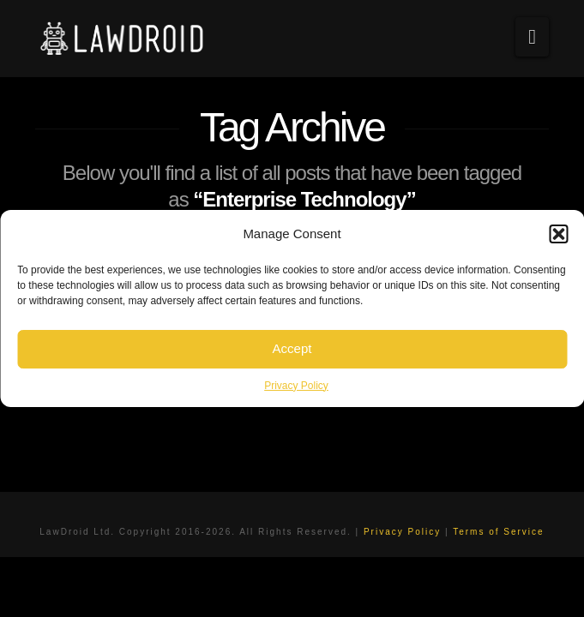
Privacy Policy (296, 386)
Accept (292, 348)
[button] (558, 234)
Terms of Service (498, 531)
